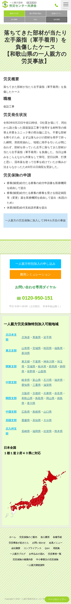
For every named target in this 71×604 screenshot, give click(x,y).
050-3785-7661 (57, 5)
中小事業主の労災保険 (47, 559)
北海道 (26, 337)
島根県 (37, 411)
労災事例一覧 (54, 554)
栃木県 (42, 366)
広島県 (26, 411)
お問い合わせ (39, 542)
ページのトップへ (57, 599)
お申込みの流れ (36, 554)
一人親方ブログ (17, 554)
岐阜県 (26, 380)
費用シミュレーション (35, 274)
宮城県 (37, 348)
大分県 (47, 420)
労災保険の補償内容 (23, 559)
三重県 (37, 384)
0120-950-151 (37, 298)
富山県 (37, 380)
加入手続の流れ (35, 13)
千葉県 (37, 361)
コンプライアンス (32, 548)
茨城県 (31, 366)
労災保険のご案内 (28, 537)
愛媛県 (26, 420)
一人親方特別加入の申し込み (35, 263)
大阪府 (26, 393)
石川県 (47, 380)
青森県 (37, 337)
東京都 (26, 361)
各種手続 (57, 537)
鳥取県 (39, 398)
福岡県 (37, 431)
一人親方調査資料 (35, 565)
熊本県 (58, 431)
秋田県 (47, 348)
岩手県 (47, 337)
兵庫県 (47, 393)
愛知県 (26, 384)
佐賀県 (47, 431)
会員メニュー (55, 542)
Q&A (35, 19)
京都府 (37, 393)
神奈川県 (48, 361)
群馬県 (53, 366)
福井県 (58, 380)
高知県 (37, 420)
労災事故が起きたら (19, 542)
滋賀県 (47, 384)
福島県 (58, 348)
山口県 (47, 411)
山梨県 (42, 371)
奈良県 (58, 393)
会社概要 (15, 548)
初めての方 (14, 13)
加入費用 (14, 19)
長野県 (31, 371)
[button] (66, 5)
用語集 (56, 548)
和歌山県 (27, 398)
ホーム (12, 537)
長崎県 (26, 431)
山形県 (26, 348)
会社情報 (57, 19)
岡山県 (50, 398)
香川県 (31, 403)
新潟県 (26, 353)
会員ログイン (56, 13)
